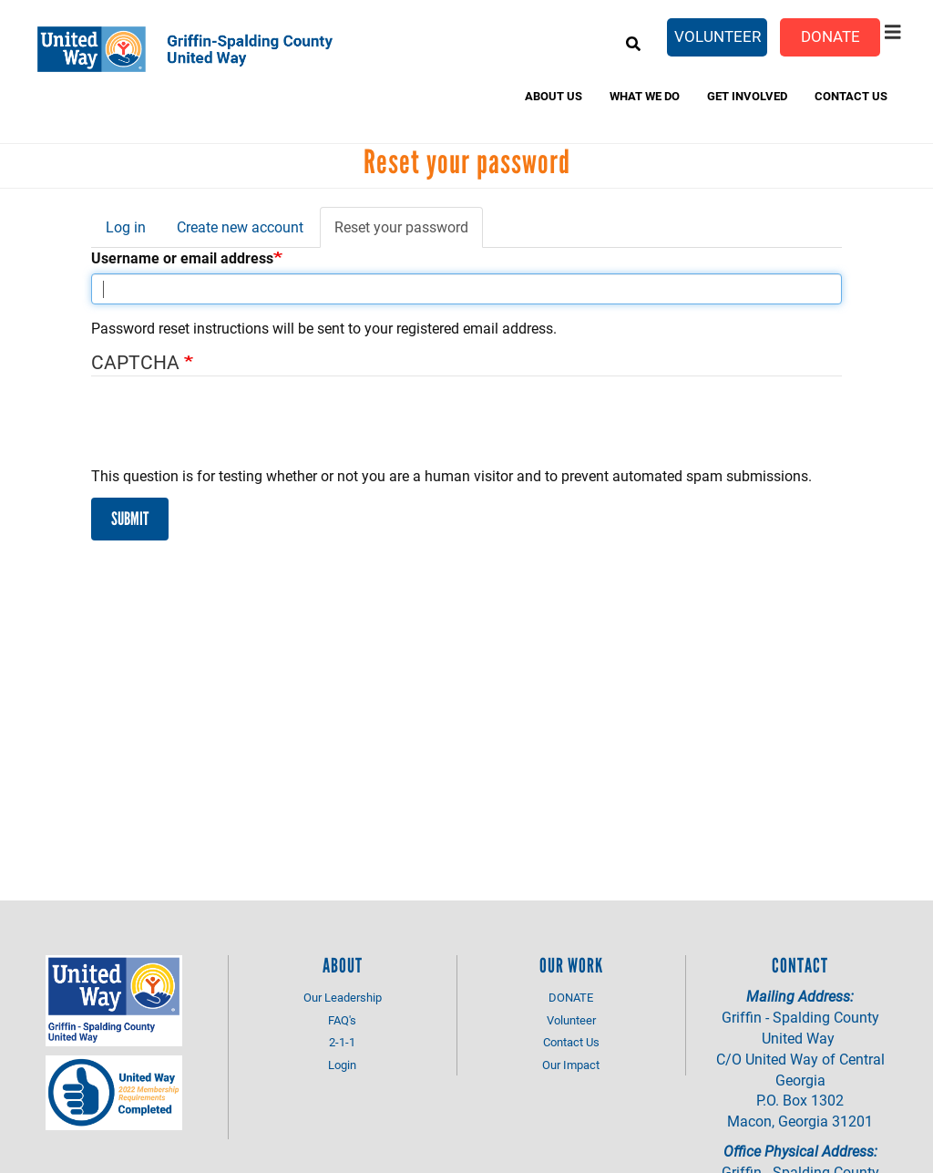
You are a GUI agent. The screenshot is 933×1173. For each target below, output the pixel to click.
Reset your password (408, 232)
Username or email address (182, 257)
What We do (645, 95)
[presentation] (229, 430)
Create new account (240, 226)
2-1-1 (342, 1042)
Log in (126, 226)
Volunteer (717, 36)
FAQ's (342, 1020)
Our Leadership (342, 997)
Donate (830, 36)
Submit (130, 519)
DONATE (571, 997)
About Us (553, 95)
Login (342, 1064)
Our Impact (571, 1064)
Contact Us (851, 95)
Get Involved (747, 95)
